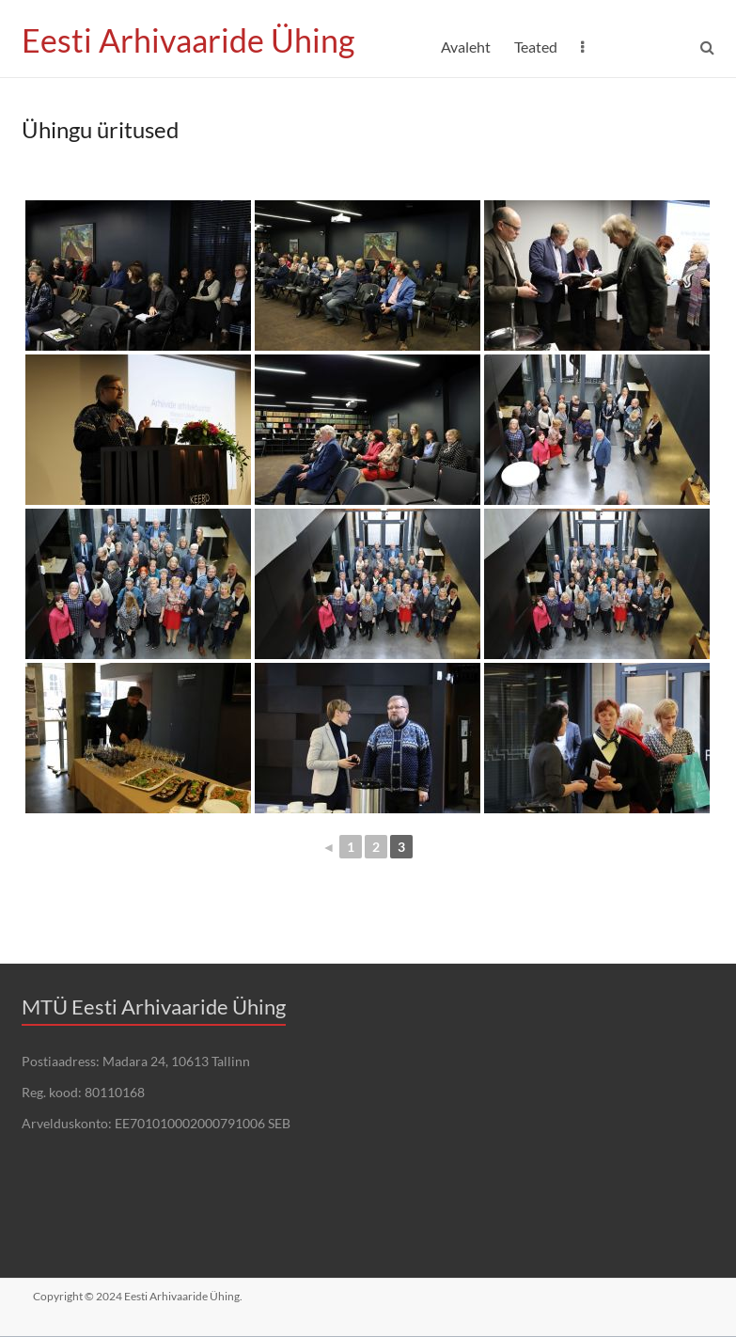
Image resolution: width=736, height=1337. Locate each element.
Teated (535, 46)
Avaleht (466, 46)
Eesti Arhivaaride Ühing (195, 40)
